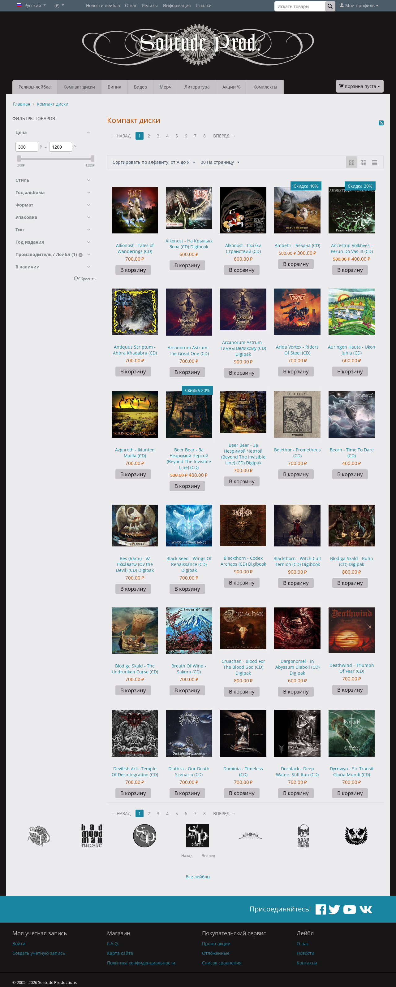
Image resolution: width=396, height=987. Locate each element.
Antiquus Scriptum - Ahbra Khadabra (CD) (135, 350)
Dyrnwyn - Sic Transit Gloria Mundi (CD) (352, 771)
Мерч (166, 87)
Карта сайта (120, 953)
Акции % (231, 87)
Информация (177, 5)
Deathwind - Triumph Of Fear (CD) (351, 668)
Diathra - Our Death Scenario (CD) (188, 771)
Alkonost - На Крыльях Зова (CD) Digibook (189, 244)
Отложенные (216, 953)
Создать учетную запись (38, 953)
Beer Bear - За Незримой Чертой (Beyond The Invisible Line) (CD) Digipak (243, 454)
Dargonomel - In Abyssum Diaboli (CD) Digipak (297, 667)
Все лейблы (198, 877)
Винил (114, 87)
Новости (305, 953)
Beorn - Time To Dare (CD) (352, 453)
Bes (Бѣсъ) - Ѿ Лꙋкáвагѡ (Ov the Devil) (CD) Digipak (135, 564)
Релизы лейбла (35, 87)
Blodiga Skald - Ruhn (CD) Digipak (351, 561)
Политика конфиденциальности (141, 963)
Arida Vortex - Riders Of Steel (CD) (297, 350)
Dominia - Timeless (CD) (243, 771)
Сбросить (87, 278)
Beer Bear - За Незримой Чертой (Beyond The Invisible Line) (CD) (189, 458)
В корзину (133, 269)
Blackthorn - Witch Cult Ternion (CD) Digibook (297, 561)
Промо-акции (216, 943)
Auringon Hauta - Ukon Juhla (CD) (351, 350)
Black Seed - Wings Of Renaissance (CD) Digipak (189, 564)
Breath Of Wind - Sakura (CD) (188, 669)
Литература (197, 87)
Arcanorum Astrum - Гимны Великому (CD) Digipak (243, 348)
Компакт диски (79, 87)
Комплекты (265, 87)
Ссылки (204, 5)
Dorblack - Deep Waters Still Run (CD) (297, 771)
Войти (18, 943)
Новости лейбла (103, 5)
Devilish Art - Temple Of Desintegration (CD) (135, 771)
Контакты (307, 963)
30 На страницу (220, 162)
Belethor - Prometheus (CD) (297, 453)
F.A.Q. (113, 943)
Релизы (150, 5)
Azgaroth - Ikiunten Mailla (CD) (135, 453)
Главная (21, 104)
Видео (140, 87)
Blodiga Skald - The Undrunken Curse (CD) (135, 669)
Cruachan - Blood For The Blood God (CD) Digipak (243, 667)
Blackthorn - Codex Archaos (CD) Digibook (243, 561)
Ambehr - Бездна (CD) (297, 245)
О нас (131, 5)
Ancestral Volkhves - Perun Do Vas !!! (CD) (352, 248)
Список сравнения (222, 963)
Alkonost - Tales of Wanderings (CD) (135, 248)
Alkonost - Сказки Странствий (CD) (243, 248)
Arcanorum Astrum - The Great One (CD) (189, 350)
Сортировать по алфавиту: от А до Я (154, 162)
